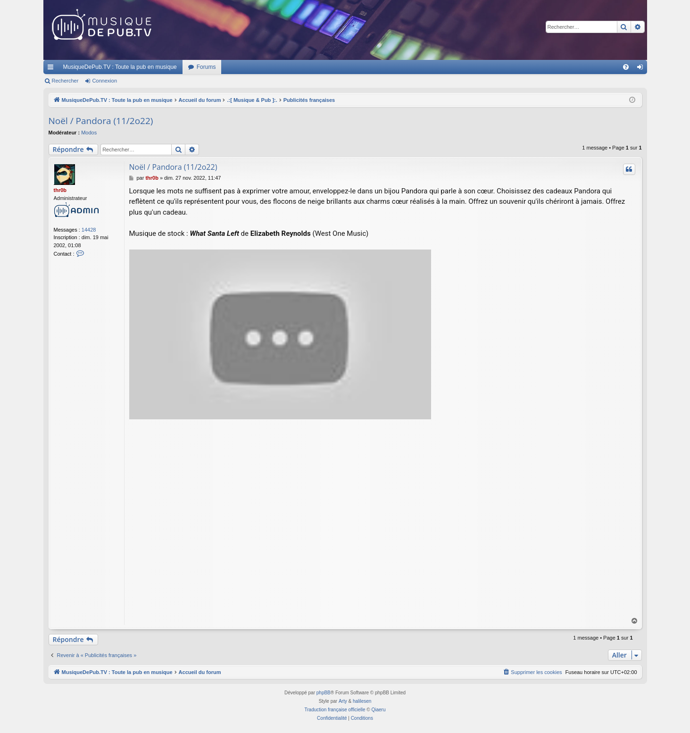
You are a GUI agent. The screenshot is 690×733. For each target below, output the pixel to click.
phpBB (323, 692)
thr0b (60, 190)
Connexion (104, 80)
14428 (89, 230)
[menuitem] (626, 67)
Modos (89, 132)
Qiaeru (378, 709)
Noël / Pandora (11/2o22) (101, 121)
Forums (206, 67)
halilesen (362, 701)
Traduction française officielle (335, 709)
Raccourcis (52, 69)
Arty (343, 701)
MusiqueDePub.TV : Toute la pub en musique (120, 67)
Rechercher (65, 80)
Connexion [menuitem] (642, 69)
